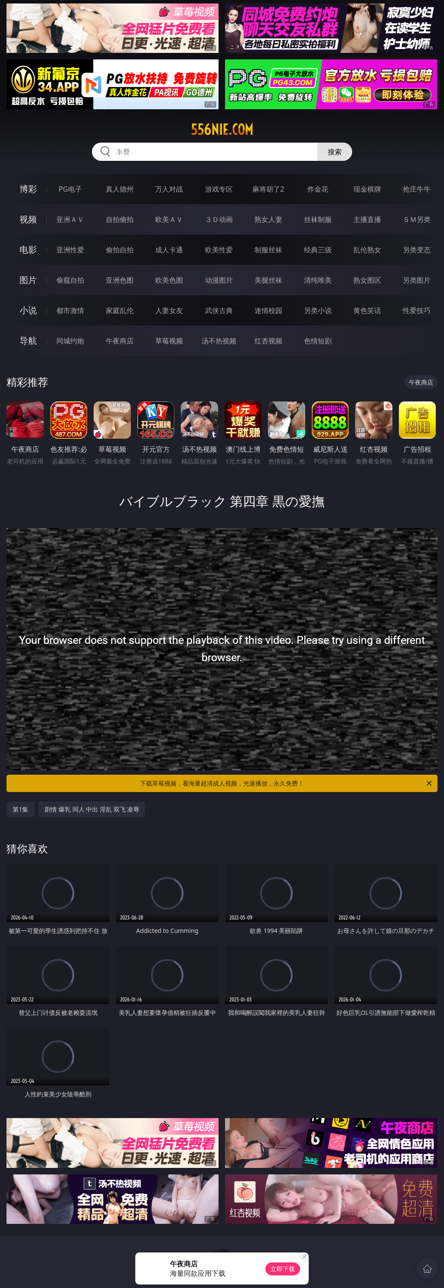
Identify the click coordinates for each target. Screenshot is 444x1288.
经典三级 (318, 249)
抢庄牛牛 (417, 189)
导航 (28, 340)
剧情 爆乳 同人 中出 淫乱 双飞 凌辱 (92, 809)
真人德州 (120, 189)
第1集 (20, 809)
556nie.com (222, 129)
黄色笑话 (367, 310)
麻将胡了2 (268, 189)
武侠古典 (219, 310)
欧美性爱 (219, 249)
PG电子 (70, 189)
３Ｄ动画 (219, 219)
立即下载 (283, 1269)
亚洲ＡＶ (70, 219)
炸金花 (317, 189)
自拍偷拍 (120, 219)
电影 (28, 249)
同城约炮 (70, 341)
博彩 (28, 189)
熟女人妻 (268, 219)
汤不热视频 (219, 341)
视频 (28, 219)
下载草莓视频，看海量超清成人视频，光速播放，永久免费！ (286, 783)
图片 (28, 280)
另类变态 (417, 249)
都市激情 (70, 310)
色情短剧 (318, 341)
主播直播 (367, 219)
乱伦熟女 (367, 249)
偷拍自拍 (120, 249)
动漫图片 (219, 280)
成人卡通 (169, 249)
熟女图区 (367, 280)
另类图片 (417, 280)
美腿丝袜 (268, 280)
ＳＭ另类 (417, 219)
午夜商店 (120, 341)
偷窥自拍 (70, 280)
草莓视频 (169, 341)
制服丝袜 (268, 249)
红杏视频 (268, 341)
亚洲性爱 (70, 249)
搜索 (335, 152)
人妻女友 (169, 310)
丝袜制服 (318, 219)
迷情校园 (268, 310)
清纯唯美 (318, 280)
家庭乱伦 (120, 310)
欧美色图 (169, 280)
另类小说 (318, 310)
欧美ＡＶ (169, 219)
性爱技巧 (417, 310)
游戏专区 (219, 189)
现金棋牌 (367, 189)
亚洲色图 (120, 280)
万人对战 (169, 189)
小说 (28, 310)
